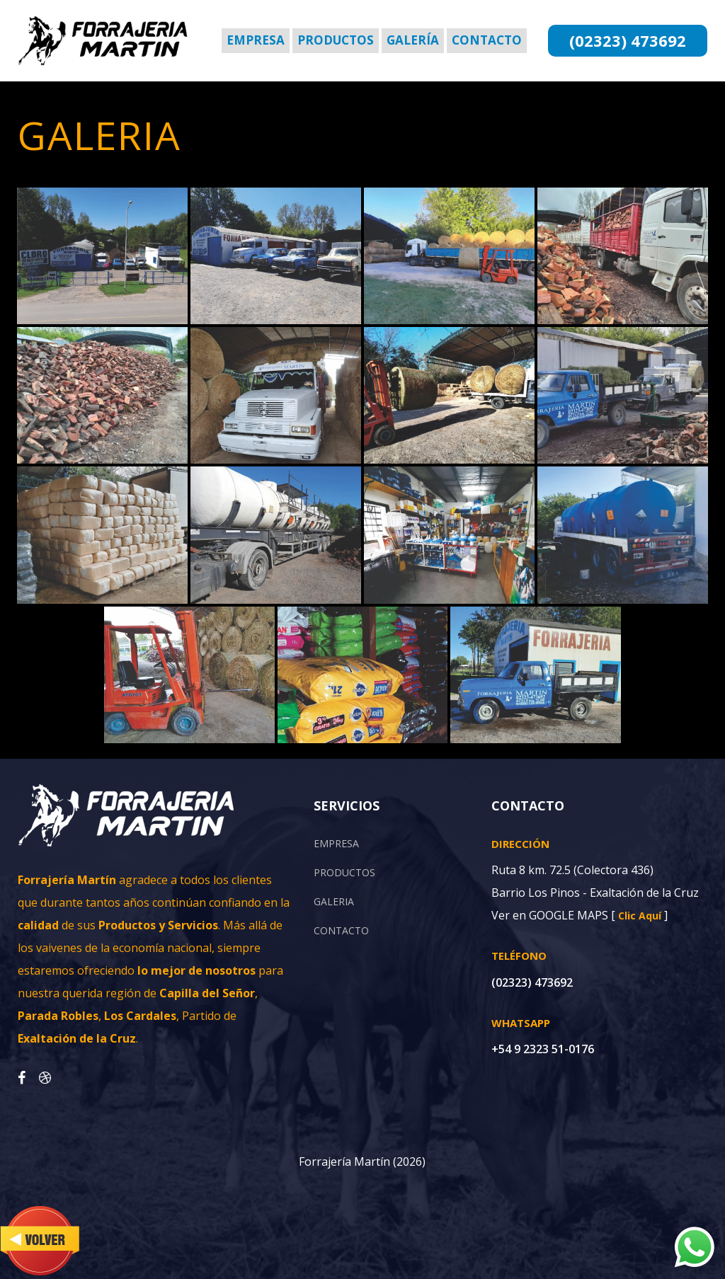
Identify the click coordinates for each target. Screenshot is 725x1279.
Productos (335, 40)
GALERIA (334, 901)
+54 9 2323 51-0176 (542, 1049)
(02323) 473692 (627, 40)
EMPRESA (336, 843)
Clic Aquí (639, 915)
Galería (413, 40)
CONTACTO (341, 930)
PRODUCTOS (344, 872)
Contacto (487, 40)
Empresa (256, 40)
